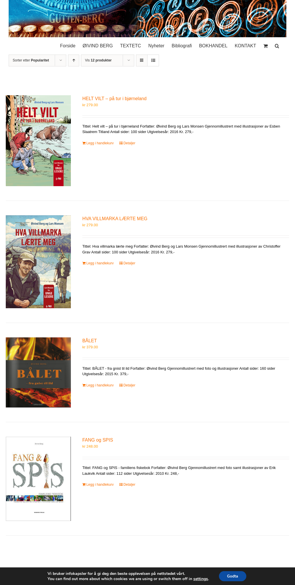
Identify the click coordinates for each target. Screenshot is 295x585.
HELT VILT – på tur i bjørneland (114, 98)
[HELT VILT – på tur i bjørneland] (38, 140)
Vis (98, 60)
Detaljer (129, 143)
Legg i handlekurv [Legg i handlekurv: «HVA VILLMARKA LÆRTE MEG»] (100, 263)
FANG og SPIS (97, 440)
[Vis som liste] (153, 60)
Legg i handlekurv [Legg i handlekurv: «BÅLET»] (100, 385)
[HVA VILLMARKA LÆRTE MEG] (38, 261)
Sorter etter (31, 60)
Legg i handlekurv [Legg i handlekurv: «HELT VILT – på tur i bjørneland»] (100, 143)
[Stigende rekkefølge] (73, 60)
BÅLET (89, 340)
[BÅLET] (38, 372)
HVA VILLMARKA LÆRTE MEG (115, 218)
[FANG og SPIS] (38, 479)
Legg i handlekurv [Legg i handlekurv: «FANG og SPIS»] (100, 485)
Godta (232, 576)
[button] (277, 44)
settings (200, 578)
